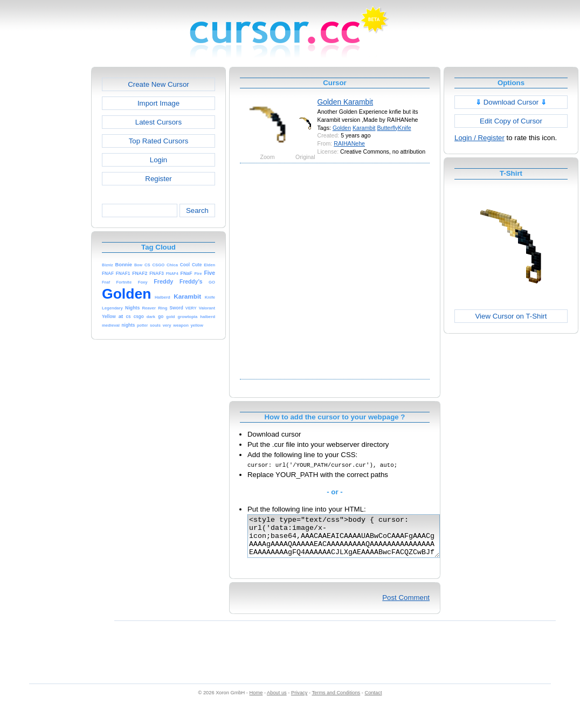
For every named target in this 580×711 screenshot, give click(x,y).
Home (256, 700)
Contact (373, 700)
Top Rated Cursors (159, 141)
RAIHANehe (349, 143)
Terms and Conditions (336, 700)
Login (158, 160)
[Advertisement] (106, 270)
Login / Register (479, 138)
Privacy (299, 700)
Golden (342, 128)
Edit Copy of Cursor (511, 121)
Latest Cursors (158, 122)
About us (277, 700)
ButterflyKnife (394, 128)
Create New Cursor (158, 84)
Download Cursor (511, 102)
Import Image (158, 103)
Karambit (364, 128)
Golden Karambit (345, 102)
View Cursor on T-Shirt (511, 316)
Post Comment (406, 606)
